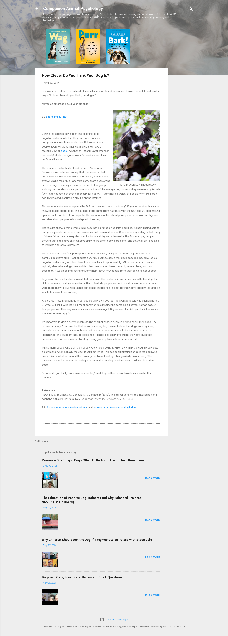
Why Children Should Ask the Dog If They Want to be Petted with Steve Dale (97, 540)
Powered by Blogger (114, 619)
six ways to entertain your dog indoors (115, 407)
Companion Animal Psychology (73, 8)
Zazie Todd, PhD (56, 116)
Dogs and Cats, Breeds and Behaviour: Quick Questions (82, 577)
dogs (64, 151)
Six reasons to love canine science (67, 407)
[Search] (191, 9)
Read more (152, 478)
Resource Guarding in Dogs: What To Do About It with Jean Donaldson (93, 460)
